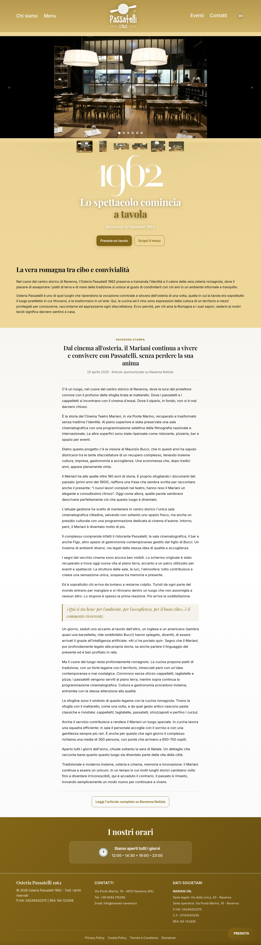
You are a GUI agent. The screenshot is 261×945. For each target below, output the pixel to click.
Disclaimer (168, 937)
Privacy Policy (94, 937)
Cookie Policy (117, 937)
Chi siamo (27, 16)
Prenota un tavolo (114, 241)
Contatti (218, 15)
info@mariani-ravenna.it (120, 903)
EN (240, 16)
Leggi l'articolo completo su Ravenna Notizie (131, 802)
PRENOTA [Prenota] (241, 933)
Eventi (197, 15)
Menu (50, 16)
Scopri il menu (149, 241)
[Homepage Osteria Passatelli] (123, 16)
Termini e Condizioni (144, 937)
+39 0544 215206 (112, 897)
